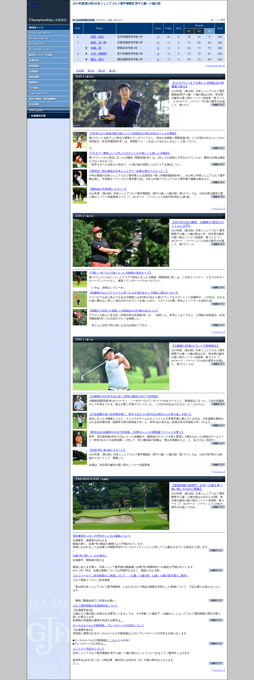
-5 (158, 36)
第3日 (112, 70)
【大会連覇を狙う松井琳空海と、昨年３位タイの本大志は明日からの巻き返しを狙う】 (140, 414)
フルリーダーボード (216, 66)
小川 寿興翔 (98, 53)
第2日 (101, 70)
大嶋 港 (96, 47)
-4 (158, 53)
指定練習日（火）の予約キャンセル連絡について (102, 535)
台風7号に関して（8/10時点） (90, 555)
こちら (113, 640)
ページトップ (219, 208)
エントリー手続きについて (88, 648)
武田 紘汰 (97, 36)
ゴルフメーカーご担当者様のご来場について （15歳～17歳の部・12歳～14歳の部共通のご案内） (131, 575)
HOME (34, 3)
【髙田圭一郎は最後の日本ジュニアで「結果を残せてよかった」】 (128, 171)
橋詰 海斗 (97, 59)
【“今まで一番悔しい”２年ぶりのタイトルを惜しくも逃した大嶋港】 (130, 153)
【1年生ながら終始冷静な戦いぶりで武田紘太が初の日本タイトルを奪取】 (133, 133)
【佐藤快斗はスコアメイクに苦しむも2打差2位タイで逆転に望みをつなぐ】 (134, 292)
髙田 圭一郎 (98, 42)
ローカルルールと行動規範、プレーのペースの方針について (108, 625)
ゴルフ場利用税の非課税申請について (95, 605)
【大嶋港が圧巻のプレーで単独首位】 (195, 345)
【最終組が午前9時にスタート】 (108, 188)
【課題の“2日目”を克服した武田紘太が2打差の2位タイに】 (124, 310)
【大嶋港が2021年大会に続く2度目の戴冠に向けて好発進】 (124, 396)
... (121, 620)
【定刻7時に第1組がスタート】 (107, 450)
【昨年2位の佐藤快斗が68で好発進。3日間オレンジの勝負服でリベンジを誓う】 (136, 432)
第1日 (91, 70)
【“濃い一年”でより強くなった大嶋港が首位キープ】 (120, 272)
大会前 (80, 70)
